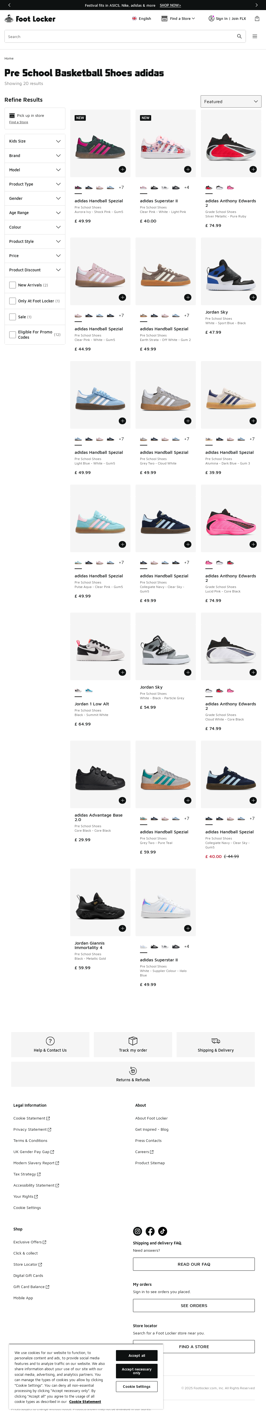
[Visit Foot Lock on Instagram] (137, 1231)
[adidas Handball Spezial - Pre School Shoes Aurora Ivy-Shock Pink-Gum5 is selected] (78, 188)
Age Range (35, 212)
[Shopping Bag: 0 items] (257, 18)
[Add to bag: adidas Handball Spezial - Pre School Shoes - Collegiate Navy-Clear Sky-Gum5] (187, 544)
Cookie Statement (31, 1118)
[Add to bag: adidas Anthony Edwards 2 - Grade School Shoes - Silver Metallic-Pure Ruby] (253, 169)
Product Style (35, 241)
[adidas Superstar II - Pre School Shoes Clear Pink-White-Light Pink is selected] (143, 188)
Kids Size (35, 141)
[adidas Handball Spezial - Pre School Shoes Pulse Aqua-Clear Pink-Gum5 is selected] (78, 563)
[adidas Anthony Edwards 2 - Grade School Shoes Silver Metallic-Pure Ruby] (230, 563)
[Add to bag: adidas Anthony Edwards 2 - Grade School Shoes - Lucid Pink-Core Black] (253, 544)
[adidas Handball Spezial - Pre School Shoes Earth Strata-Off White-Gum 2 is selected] (143, 316)
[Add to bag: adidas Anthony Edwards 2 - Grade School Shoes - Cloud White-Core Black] (253, 672)
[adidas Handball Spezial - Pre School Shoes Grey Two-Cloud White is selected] (143, 439)
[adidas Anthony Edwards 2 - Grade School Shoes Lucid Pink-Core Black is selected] (209, 563)
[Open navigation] (254, 36)
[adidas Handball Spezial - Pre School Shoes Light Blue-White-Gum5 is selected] (78, 439)
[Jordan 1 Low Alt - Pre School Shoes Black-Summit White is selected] (78, 691)
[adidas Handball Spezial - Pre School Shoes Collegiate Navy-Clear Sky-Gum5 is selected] (143, 563)
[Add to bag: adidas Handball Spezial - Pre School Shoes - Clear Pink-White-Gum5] (122, 297)
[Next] (256, 5)
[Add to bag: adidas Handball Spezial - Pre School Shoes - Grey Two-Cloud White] (187, 421)
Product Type (35, 184)
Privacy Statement (32, 1129)
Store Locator (27, 1264)
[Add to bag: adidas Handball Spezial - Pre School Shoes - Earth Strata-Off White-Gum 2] (187, 297)
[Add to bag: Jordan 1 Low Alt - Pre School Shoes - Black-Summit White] (122, 672)
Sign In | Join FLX (227, 18)
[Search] (125, 36)
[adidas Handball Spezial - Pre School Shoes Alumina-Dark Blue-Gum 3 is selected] (209, 439)
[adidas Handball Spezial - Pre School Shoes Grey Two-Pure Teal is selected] (143, 819)
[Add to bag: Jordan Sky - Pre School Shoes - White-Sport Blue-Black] (253, 297)
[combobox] (125, 36)
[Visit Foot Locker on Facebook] (150, 1231)
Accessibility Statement (36, 1185)
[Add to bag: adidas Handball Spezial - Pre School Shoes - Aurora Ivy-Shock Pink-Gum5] (122, 169)
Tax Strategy (27, 1174)
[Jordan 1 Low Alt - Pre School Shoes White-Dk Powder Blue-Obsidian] (88, 691)
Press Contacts (148, 1140)
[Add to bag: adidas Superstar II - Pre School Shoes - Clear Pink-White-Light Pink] (187, 169)
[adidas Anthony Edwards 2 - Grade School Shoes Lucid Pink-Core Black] (230, 188)
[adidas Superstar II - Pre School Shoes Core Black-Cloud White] (175, 188)
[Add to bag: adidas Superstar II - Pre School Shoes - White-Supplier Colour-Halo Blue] (187, 928)
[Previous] (9, 5)
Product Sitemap (150, 1162)
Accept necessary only (137, 1371)
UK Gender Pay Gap (33, 1151)
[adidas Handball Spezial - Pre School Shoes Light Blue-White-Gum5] (110, 188)
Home (9, 58)
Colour (35, 227)
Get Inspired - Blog (151, 1129)
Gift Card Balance (31, 1286)
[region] (133, 5)
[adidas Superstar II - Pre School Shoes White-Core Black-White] (165, 188)
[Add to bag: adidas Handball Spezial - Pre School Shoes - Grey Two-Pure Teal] (187, 800)
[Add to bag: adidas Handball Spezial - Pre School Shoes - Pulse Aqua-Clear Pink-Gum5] (122, 544)
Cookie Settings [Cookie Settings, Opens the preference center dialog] (136, 1386)
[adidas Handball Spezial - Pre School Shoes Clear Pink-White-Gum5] (99, 188)
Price (35, 255)
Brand (35, 155)
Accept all (137, 1355)
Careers (144, 1151)
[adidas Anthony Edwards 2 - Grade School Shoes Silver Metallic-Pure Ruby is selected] (209, 188)
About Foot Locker (151, 1118)
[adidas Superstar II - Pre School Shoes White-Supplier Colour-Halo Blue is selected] (143, 947)
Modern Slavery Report (36, 1162)
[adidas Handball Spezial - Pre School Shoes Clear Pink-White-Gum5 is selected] (78, 316)
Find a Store (18, 122)
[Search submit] (239, 36)
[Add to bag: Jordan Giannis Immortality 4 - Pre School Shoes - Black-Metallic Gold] (122, 928)
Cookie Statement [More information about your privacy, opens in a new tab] (85, 1401)
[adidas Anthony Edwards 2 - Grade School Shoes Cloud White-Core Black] (219, 188)
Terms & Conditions (30, 1140)
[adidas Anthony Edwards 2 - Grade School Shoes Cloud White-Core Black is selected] (209, 691)
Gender (35, 198)
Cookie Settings (27, 1207)
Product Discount (35, 269)
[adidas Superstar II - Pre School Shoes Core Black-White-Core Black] (154, 188)
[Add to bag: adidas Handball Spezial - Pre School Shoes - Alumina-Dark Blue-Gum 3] (253, 421)
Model (35, 169)
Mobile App (23, 1297)
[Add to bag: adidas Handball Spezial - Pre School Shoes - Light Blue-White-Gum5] (122, 421)
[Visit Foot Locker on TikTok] (162, 1231)
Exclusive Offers (29, 1241)
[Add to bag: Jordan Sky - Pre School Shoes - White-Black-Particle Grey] (187, 672)
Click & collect (25, 1253)
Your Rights (25, 1196)
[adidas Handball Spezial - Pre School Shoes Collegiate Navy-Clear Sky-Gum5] (88, 188)
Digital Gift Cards (28, 1275)
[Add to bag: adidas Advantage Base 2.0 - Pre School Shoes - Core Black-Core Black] (122, 800)
